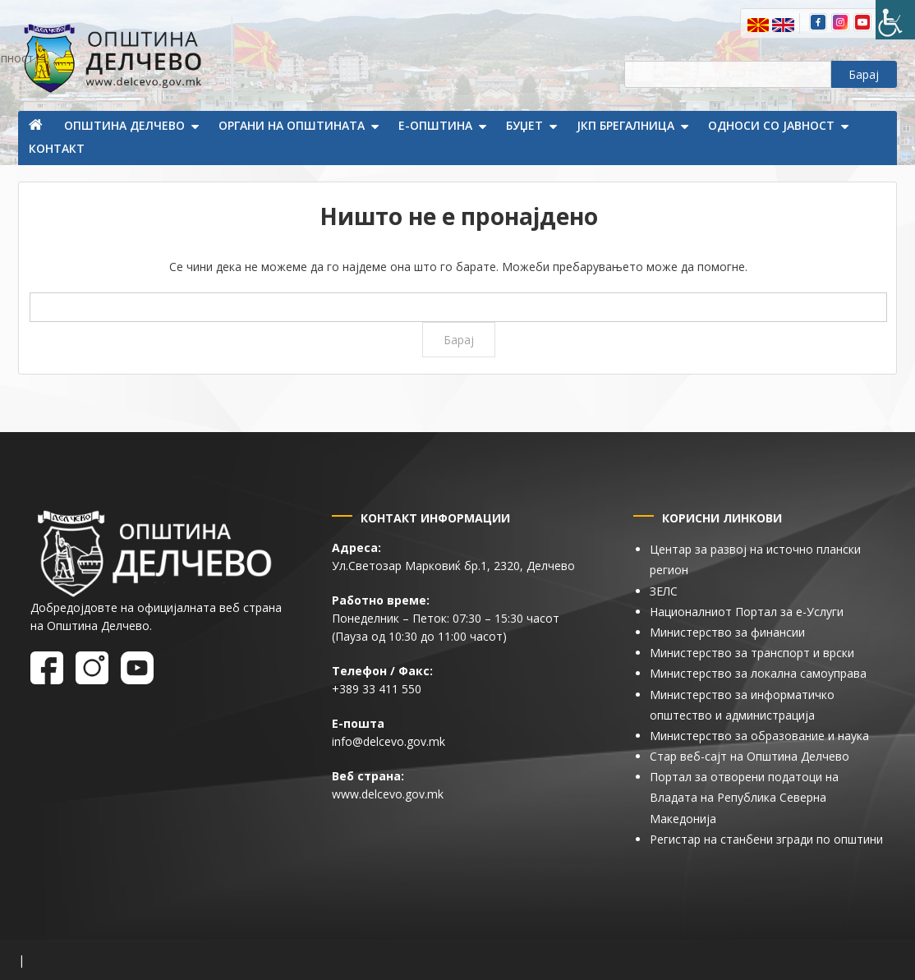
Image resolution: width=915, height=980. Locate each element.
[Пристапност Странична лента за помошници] (895, 19)
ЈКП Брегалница (625, 125)
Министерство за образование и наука (759, 735)
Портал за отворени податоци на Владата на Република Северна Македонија (744, 797)
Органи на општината (291, 125)
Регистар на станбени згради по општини (766, 839)
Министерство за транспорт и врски (752, 652)
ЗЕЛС (664, 591)
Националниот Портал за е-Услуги (747, 611)
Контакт (57, 148)
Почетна (37, 126)
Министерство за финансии (727, 632)
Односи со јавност (771, 125)
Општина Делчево (124, 125)
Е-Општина (435, 125)
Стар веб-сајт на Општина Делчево (749, 756)
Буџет (524, 125)
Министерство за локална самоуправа (758, 673)
